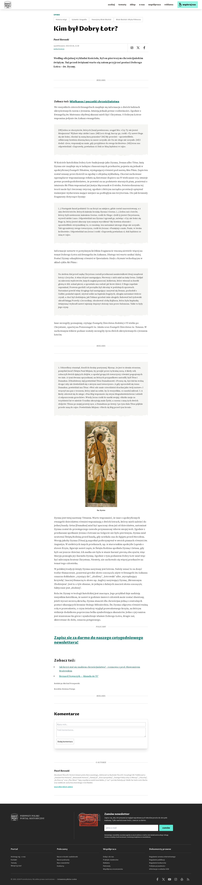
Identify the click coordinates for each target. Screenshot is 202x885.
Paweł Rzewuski (61, 39)
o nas (142, 4)
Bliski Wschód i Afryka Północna (128, 19)
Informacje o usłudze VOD (159, 869)
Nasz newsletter (63, 863)
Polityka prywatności (157, 866)
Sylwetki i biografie (79, 19)
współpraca (154, 4)
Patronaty (107, 866)
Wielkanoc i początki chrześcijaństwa (94, 101)
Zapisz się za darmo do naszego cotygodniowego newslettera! (98, 640)
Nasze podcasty (63, 860)
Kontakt (14, 860)
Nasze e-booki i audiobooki (67, 856)
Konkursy (60, 866)
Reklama (106, 863)
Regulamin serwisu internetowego (162, 856)
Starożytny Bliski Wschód (101, 19)
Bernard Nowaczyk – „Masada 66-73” (78, 676)
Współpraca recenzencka (113, 869)
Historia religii (61, 19)
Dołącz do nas (108, 856)
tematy (122, 4)
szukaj (111, 4)
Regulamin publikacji (157, 860)
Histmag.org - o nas (18, 856)
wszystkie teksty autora (63, 786)
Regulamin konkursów (157, 863)
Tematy (14, 863)
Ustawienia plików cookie (67, 879)
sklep (133, 4)
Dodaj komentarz (65, 741)
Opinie (57, 15)
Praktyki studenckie (110, 860)
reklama (168, 4)
